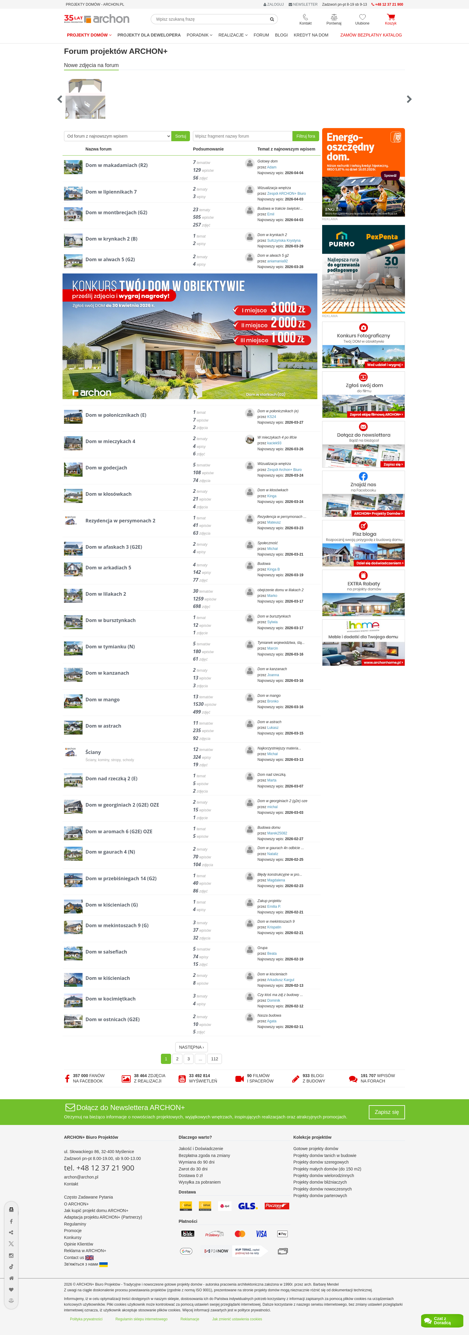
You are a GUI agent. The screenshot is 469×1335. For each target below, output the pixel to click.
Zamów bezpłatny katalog (371, 35)
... (200, 1058)
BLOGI (281, 35)
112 (214, 1058)
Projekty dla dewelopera (149, 35)
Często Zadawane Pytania (88, 1197)
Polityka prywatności (86, 1319)
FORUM (261, 35)
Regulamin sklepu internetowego (141, 1319)
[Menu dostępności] (11, 1192)
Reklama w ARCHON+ (85, 1250)
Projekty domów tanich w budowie (325, 1155)
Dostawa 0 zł (190, 1175)
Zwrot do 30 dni (193, 1169)
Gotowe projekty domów (315, 1148)
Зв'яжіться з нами (86, 1264)
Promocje (73, 1230)
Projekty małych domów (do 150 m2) (327, 1169)
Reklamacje (190, 1319)
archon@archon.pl (81, 1177)
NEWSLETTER (303, 4)
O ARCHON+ (76, 1204)
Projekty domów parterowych (320, 1195)
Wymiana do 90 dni (196, 1162)
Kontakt (71, 1184)
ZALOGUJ (274, 4)
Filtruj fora (305, 136)
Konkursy (72, 1237)
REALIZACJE (233, 35)
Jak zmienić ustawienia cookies (237, 1319)
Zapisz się (387, 1112)
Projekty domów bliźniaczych (320, 1182)
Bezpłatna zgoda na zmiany (204, 1155)
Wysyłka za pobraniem (200, 1182)
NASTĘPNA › (191, 1047)
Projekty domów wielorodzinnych (323, 1175)
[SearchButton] (272, 19)
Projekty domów (89, 35)
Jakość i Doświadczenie (201, 1148)
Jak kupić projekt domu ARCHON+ (96, 1210)
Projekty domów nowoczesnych (322, 1189)
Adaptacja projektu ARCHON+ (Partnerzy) (103, 1217)
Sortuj (180, 136)
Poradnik (199, 35)
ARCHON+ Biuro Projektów (91, 1137)
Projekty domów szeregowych (321, 1162)
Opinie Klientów (78, 1244)
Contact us (79, 1257)
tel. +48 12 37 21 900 (99, 1168)
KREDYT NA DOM (311, 35)
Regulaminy (75, 1224)
